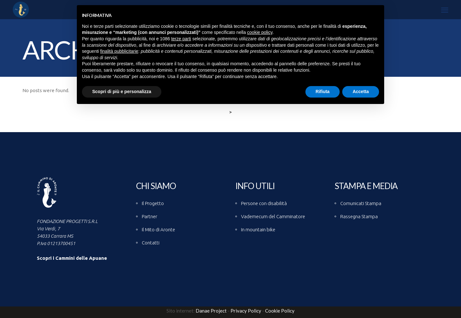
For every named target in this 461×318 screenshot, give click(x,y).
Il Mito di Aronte (158, 229)
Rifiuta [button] (323, 91)
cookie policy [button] (259, 32)
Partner (149, 216)
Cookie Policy (280, 311)
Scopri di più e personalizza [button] (121, 91)
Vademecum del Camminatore (273, 216)
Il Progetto (153, 203)
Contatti (150, 242)
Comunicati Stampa (360, 203)
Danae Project (211, 311)
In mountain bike (258, 229)
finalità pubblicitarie (119, 51)
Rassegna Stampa (359, 216)
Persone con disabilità (264, 203)
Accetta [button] (360, 91)
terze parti (181, 38)
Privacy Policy (245, 311)
